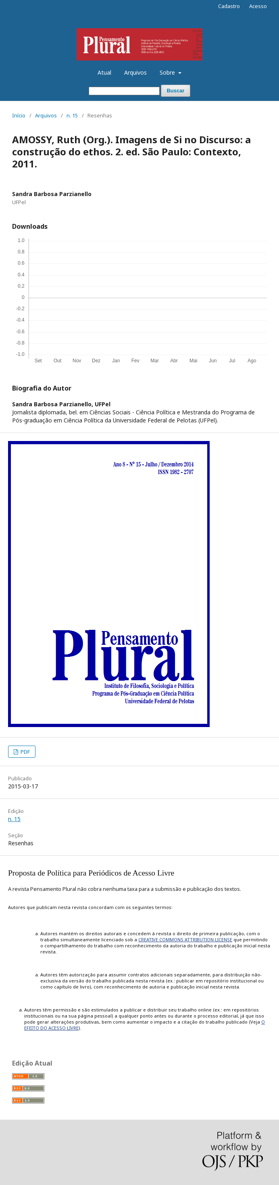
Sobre (168, 72)
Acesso (258, 6)
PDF (24, 751)
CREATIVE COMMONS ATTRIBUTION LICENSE (185, 939)
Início (18, 115)
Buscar (175, 91)
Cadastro (229, 6)
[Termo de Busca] (124, 91)
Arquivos (135, 72)
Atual (104, 72)
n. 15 (72, 115)
